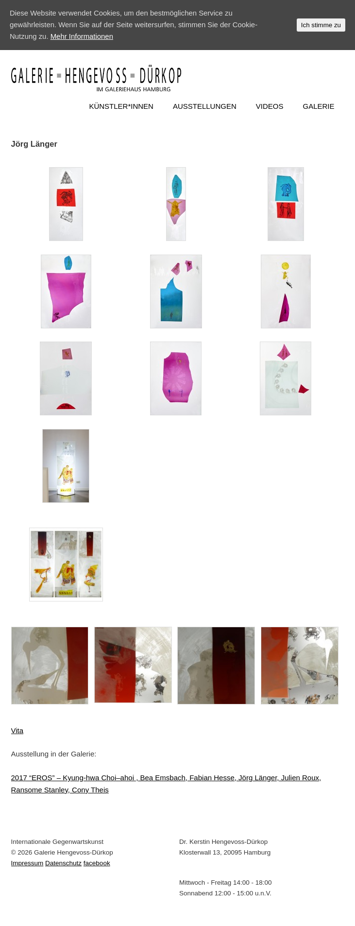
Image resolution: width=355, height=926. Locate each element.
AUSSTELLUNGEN (205, 106)
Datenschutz (63, 863)
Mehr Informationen (82, 37)
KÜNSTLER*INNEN (121, 106)
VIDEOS (270, 106)
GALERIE (318, 106)
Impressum (27, 863)
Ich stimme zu (321, 25)
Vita (17, 730)
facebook (97, 863)
